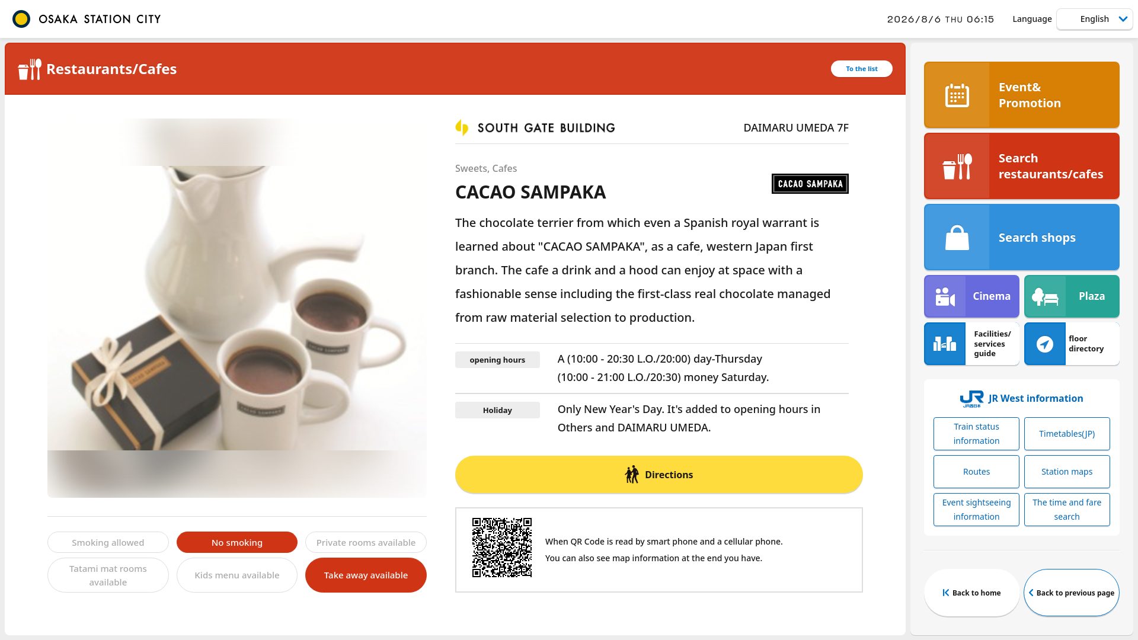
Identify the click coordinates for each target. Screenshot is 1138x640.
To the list (862, 68)
